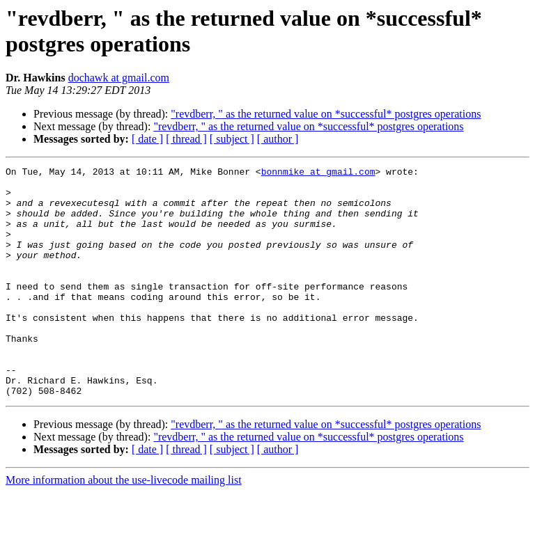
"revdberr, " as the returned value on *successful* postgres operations (326, 114)
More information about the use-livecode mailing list (124, 526)
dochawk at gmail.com (118, 78)
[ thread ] (186, 139)
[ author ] (278, 139)
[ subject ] (232, 139)
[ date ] (147, 139)
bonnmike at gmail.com (318, 173)
